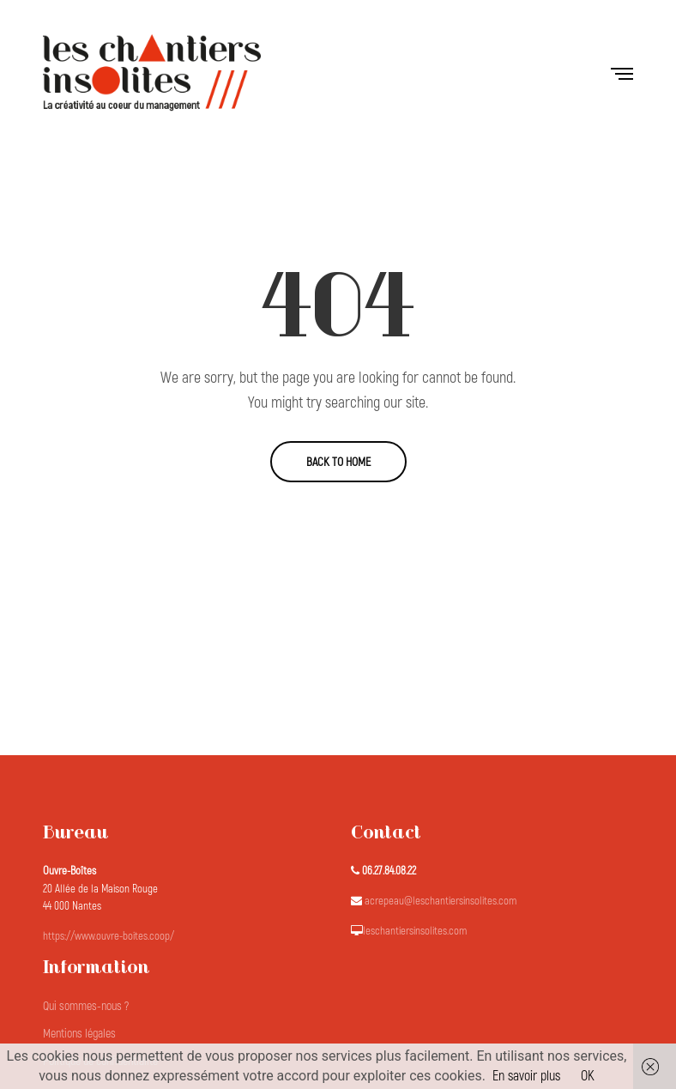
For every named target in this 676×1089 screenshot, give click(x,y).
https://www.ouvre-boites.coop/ (108, 936)
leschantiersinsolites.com (415, 931)
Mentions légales (79, 1033)
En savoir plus (526, 1076)
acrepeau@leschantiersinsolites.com (440, 901)
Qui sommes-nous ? (86, 1006)
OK (588, 1076)
